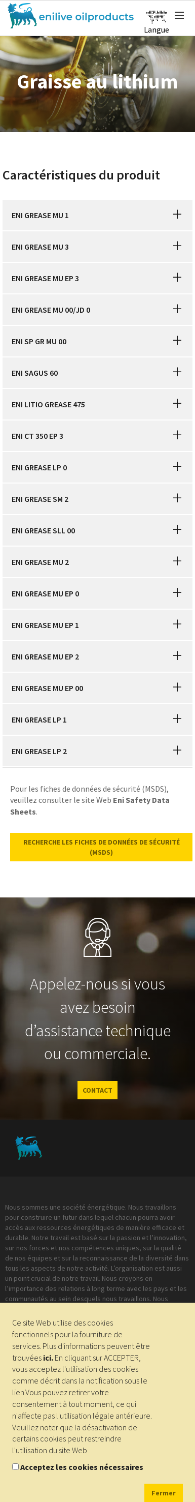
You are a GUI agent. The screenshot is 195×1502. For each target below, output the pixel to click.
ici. (48, 1358)
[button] (177, 215)
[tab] (97, 215)
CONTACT (97, 1090)
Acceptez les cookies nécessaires (81, 1467)
